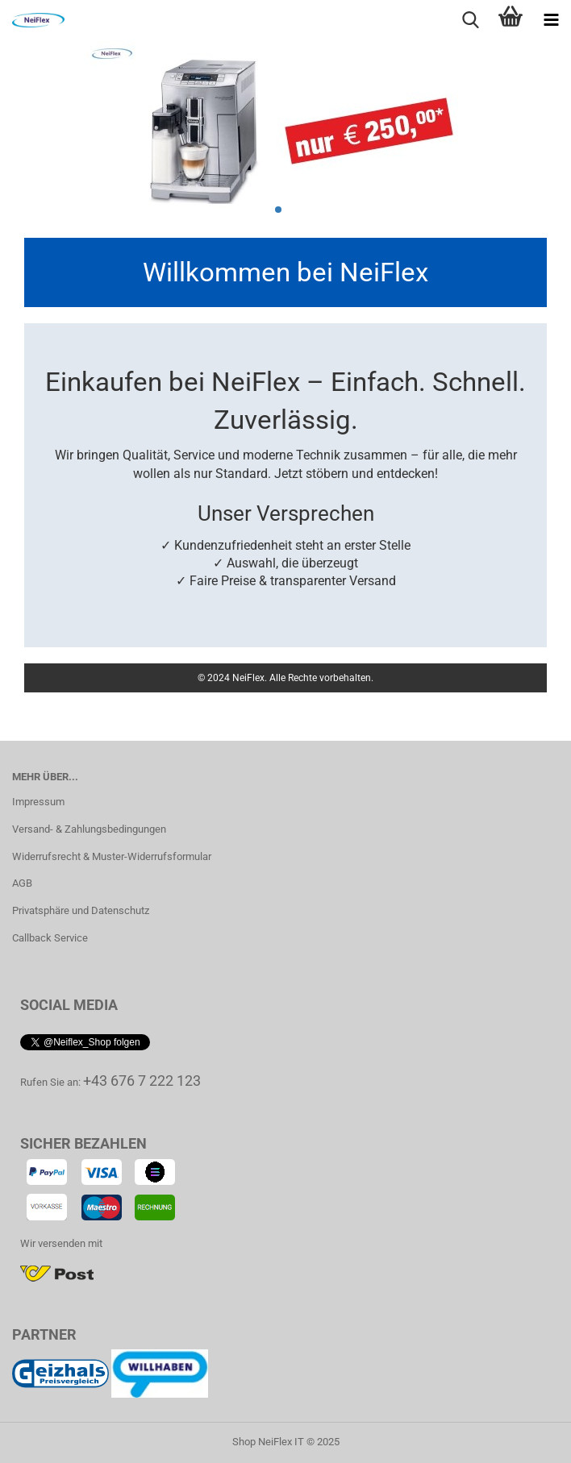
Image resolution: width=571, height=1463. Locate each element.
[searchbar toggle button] (470, 20)
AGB (22, 883)
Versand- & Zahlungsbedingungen (89, 829)
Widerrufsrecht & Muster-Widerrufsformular (111, 856)
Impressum (38, 802)
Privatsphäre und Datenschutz (80, 910)
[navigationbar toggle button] (551, 20)
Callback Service (50, 938)
